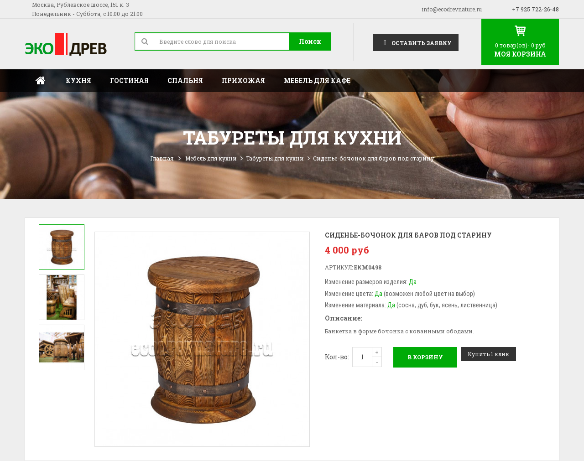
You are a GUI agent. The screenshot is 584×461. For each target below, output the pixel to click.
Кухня (78, 80)
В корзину (425, 357)
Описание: (343, 318)
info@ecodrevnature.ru (452, 9)
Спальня (185, 80)
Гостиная (129, 80)
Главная (40, 80)
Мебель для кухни (211, 158)
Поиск (310, 41)
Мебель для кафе (317, 80)
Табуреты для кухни (275, 158)
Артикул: (339, 267)
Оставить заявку (416, 42)
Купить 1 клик (488, 353)
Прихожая (243, 80)
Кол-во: (337, 356)
